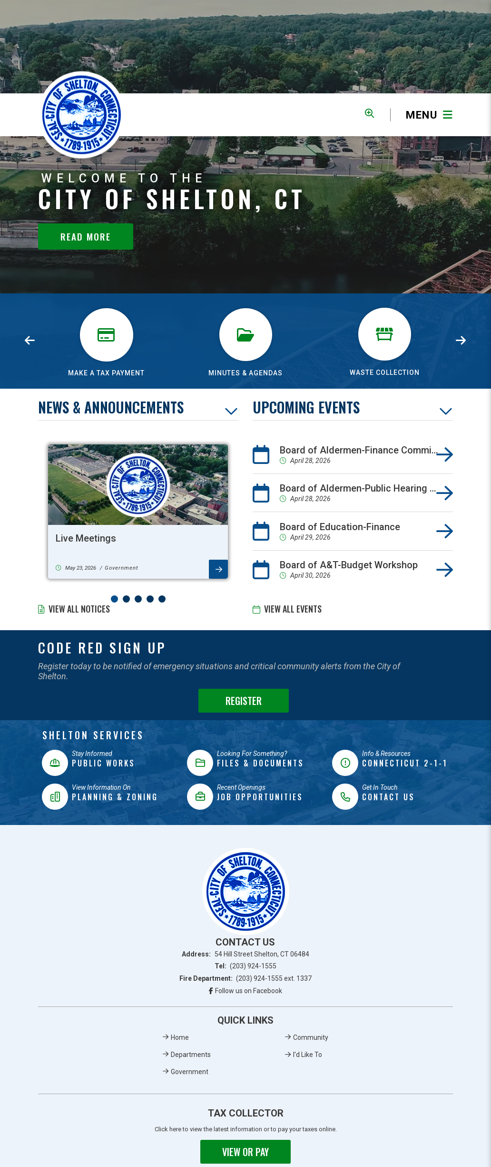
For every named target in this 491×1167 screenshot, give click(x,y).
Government (189, 1072)
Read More (85, 236)
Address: (245, 954)
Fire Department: (245, 978)
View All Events (293, 609)
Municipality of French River (81, 115)
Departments (191, 1054)
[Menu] (421, 115)
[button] (114, 599)
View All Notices (79, 609)
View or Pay (245, 1152)
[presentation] (30, 341)
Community (310, 1037)
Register (244, 701)
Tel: (246, 966)
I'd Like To (307, 1054)
